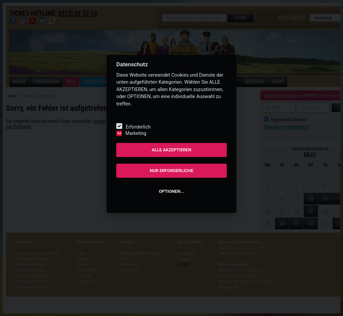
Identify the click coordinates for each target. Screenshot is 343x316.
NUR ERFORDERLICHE (171, 170)
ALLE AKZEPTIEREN (172, 149)
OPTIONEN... (171, 191)
